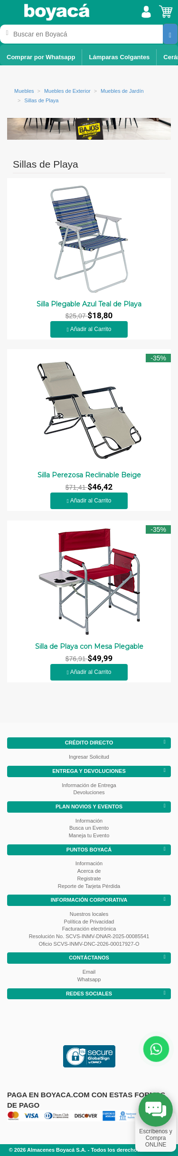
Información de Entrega (89, 785)
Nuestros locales (89, 914)
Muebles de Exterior (67, 91)
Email (89, 972)
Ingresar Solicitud (89, 757)
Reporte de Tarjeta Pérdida (89, 886)
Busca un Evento (89, 828)
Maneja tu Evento (89, 835)
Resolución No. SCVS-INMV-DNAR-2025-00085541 (89, 936)
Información (89, 821)
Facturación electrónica (89, 929)
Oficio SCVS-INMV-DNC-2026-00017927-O (88, 944)
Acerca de (89, 871)
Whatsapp (89, 979)
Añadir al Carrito (89, 329)
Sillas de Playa (41, 100)
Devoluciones (88, 792)
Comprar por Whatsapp (41, 57)
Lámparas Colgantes (119, 57)
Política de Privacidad (89, 921)
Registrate (89, 878)
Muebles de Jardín (122, 91)
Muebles (24, 91)
